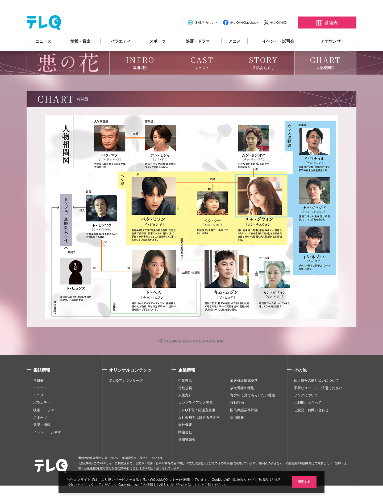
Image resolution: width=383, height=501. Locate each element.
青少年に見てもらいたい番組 (252, 410)
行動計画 (237, 418)
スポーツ (157, 56)
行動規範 (185, 403)
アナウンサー (333, 56)
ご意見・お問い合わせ (311, 425)
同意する (303, 481)
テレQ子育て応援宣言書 (196, 425)
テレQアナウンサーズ (126, 395)
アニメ (234, 56)
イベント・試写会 (278, 56)
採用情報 (237, 432)
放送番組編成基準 (244, 395)
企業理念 (185, 395)
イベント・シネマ (47, 447)
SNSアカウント (206, 37)
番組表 (38, 395)
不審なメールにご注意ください (318, 403)
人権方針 (185, 410)
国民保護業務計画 (244, 425)
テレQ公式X (278, 37)
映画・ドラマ (198, 56)
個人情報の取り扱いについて (316, 395)
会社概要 (185, 440)
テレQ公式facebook (244, 37)
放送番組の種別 (242, 403)
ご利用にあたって (308, 418)
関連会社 (185, 447)
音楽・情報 (42, 440)
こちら (202, 484)
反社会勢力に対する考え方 (199, 432)
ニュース (43, 56)
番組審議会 (186, 455)
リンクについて (306, 410)
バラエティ (121, 56)
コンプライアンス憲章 (195, 418)
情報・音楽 (80, 56)
